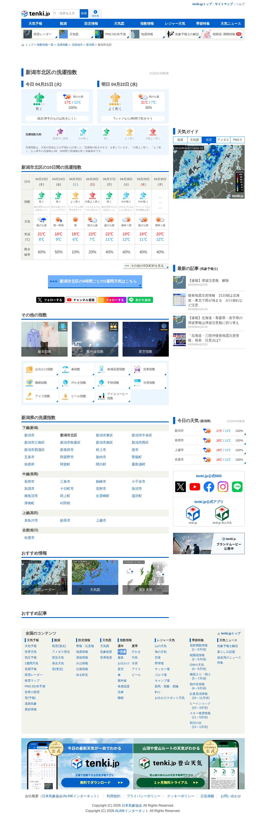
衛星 (180, 139)
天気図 (119, 23)
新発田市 (67, 450)
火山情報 (82, 663)
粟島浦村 (138, 464)
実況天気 (58, 657)
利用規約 (113, 796)
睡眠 (121, 698)
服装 (121, 657)
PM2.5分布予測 (35, 686)
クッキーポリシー (180, 796)
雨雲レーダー (34, 674)
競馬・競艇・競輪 (167, 686)
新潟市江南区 (34, 442)
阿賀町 (65, 464)
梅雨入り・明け (202, 677)
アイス (136, 669)
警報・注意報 (85, 646)
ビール (136, 674)
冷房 (135, 663)
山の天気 (161, 646)
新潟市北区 (68, 435)
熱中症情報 (202, 686)
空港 (158, 657)
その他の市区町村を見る (147, 265)
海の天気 (161, 651)
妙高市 (65, 520)
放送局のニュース (229, 657)
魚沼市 (137, 488)
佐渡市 (29, 537)
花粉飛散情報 (202, 647)
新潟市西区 (140, 442)
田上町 (65, 496)
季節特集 (203, 23)
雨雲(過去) (59, 646)
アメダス (223, 139)
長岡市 (29, 481)
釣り (158, 692)
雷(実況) (57, 669)
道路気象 (31, 703)
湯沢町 (137, 496)
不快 (135, 657)
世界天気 (31, 651)
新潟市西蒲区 (34, 450)
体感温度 (124, 686)
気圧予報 (31, 657)
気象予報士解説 (227, 646)
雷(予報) (30, 698)
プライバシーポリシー (144, 796)
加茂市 (29, 488)
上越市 (101, 520)
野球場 (159, 663)
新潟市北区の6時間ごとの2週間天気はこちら (98, 281)
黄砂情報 (31, 709)
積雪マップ (32, 680)
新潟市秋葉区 (70, 442)
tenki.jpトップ (202, 4)
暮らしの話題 (226, 651)
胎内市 (101, 457)
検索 (84, 13)
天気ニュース (231, 23)
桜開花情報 (202, 657)
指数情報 (147, 23)
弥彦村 (29, 464)
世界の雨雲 (32, 692)
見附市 (101, 488)
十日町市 (67, 488)
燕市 (135, 450)
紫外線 (122, 680)
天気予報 (35, 23)
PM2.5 (237, 139)
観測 (63, 23)
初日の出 (202, 725)
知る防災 (82, 674)
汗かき (136, 651)
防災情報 (91, 23)
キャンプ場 (162, 680)
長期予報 (31, 669)
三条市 (65, 481)
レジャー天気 (175, 23)
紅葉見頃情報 (202, 696)
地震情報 (82, 651)
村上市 (101, 450)
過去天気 (58, 663)
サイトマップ (224, 4)
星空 (121, 669)
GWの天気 (202, 667)
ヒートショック (202, 706)
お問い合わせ (231, 796)
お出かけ (124, 663)
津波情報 (82, 657)
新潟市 (29, 435)
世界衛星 (106, 657)
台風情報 (82, 669)
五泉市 (29, 457)
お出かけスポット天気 (170, 698)
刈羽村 (65, 503)
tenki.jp (36, 14)
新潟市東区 (104, 435)
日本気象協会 (52, 796)
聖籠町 (137, 457)
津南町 (29, 503)
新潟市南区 (104, 442)
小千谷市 (138, 481)
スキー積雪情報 (202, 715)
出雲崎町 (103, 496)
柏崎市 (101, 481)
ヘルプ (240, 4)
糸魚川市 (31, 520)
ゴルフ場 (161, 674)
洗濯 (123, 651)
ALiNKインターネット (80, 796)
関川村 (101, 464)
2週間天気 (31, 663)
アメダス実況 (61, 651)
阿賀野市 (67, 457)
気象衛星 (106, 651)
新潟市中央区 (142, 435)
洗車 (121, 692)
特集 (220, 662)
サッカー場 (162, 669)
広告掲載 (207, 796)
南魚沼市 (31, 496)
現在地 (95, 16)
